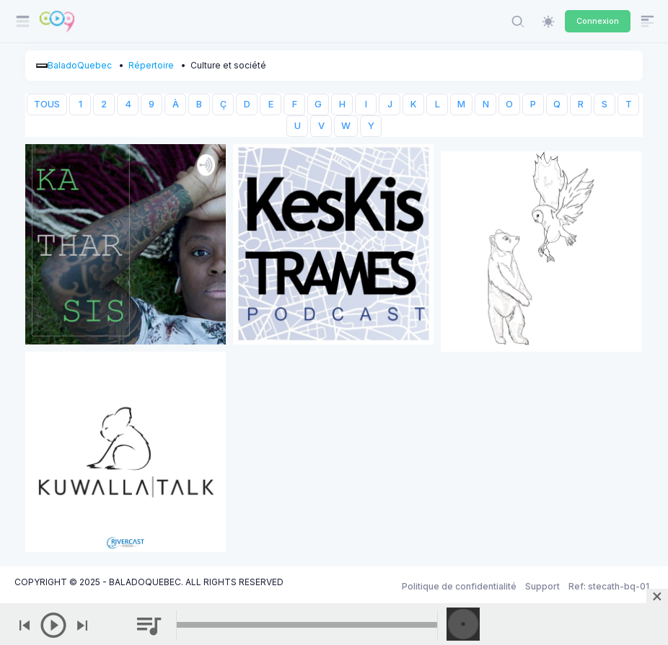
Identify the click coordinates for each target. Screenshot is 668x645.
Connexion (597, 21)
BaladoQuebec (80, 65)
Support (542, 586)
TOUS (47, 104)
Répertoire (151, 65)
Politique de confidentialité (459, 586)
